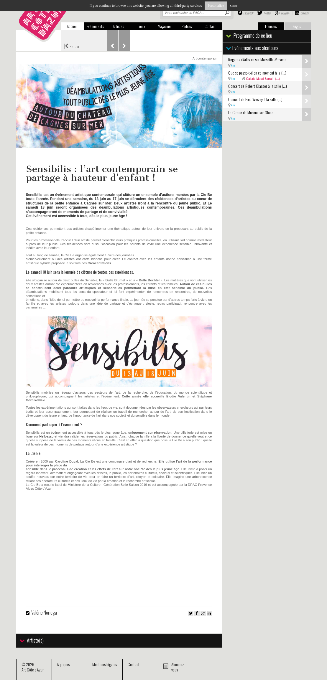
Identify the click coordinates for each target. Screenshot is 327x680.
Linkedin (304, 13)
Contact (210, 26)
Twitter (267, 13)
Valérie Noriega (44, 612)
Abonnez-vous (178, 667)
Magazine (164, 26)
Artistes (118, 26)
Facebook (248, 13)
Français (271, 26)
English (298, 26)
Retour (71, 45)
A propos (63, 664)
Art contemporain (205, 58)
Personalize (216, 6)
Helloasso (46, 436)
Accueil (72, 26)
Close (233, 5)
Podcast (187, 26)
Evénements (95, 26)
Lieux (141, 26)
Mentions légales (104, 664)
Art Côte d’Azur (33, 669)
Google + (285, 13)
